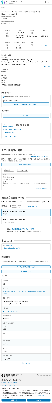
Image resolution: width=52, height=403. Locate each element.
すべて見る (44, 45)
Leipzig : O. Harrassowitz (11, 311)
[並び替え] (9, 170)
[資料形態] (22, 170)
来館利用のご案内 (36, 206)
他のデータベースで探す (11, 136)
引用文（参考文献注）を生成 (12, 130)
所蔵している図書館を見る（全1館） (26, 104)
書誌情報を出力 (8, 133)
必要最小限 (14, 400)
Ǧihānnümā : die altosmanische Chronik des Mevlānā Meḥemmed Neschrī (24, 292)
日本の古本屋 (9, 245)
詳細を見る (41, 395)
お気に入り (5, 125)
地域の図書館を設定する (34, 165)
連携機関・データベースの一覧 (40, 157)
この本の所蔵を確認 (42, 188)
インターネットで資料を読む (9, 382)
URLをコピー (11, 125)
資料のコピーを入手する (8, 385)
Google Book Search (12, 248)
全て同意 (38, 400)
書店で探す (26, 116)
